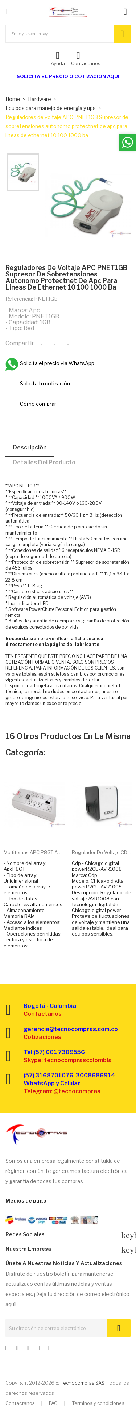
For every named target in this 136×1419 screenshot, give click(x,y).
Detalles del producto (44, 462)
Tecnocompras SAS (82, 1383)
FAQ (53, 1403)
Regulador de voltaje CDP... (102, 852)
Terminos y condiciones (98, 1403)
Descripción (30, 447)
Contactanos (20, 1403)
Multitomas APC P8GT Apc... (34, 852)
